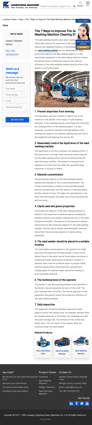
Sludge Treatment (47, 387)
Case (21, 19)
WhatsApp (80, 4)
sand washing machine (48, 50)
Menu (87, 3)
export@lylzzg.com (73, 387)
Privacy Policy (45, 419)
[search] (74, 6)
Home (14, 19)
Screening (43, 377)
